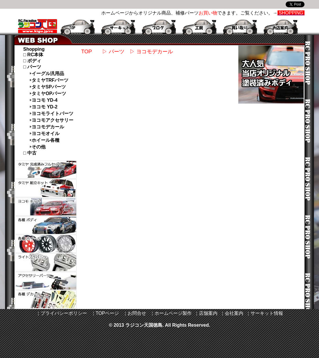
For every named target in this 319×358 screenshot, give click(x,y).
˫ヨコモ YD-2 (43, 106)
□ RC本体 (33, 54)
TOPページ (107, 313)
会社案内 (234, 313)
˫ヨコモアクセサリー (51, 120)
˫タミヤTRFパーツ (49, 80)
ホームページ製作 (173, 313)
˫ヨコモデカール (47, 126)
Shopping (34, 49)
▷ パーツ (110, 51)
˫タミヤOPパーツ (48, 93)
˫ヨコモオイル (44, 133)
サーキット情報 (267, 313)
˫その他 (38, 146)
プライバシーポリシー (64, 313)
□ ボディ (32, 60)
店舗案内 (208, 313)
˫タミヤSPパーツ (48, 86)
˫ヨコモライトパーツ (51, 113)
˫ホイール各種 (44, 140)
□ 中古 (30, 152)
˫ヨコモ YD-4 (43, 100)
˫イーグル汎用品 (47, 73)
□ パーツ (32, 66)
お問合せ (137, 313)
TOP (86, 51)
